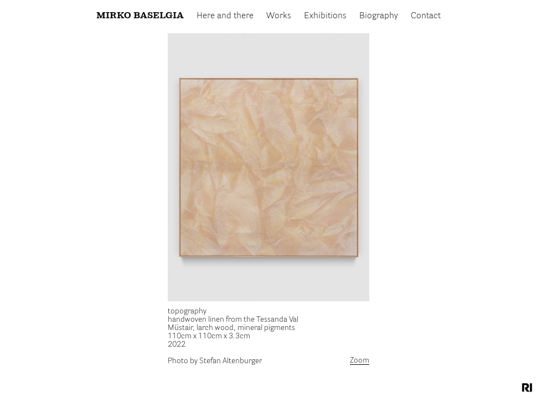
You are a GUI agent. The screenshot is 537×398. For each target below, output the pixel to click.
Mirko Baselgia (140, 16)
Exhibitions (325, 16)
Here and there (225, 16)
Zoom (359, 360)
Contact (426, 16)
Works (278, 16)
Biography (378, 16)
